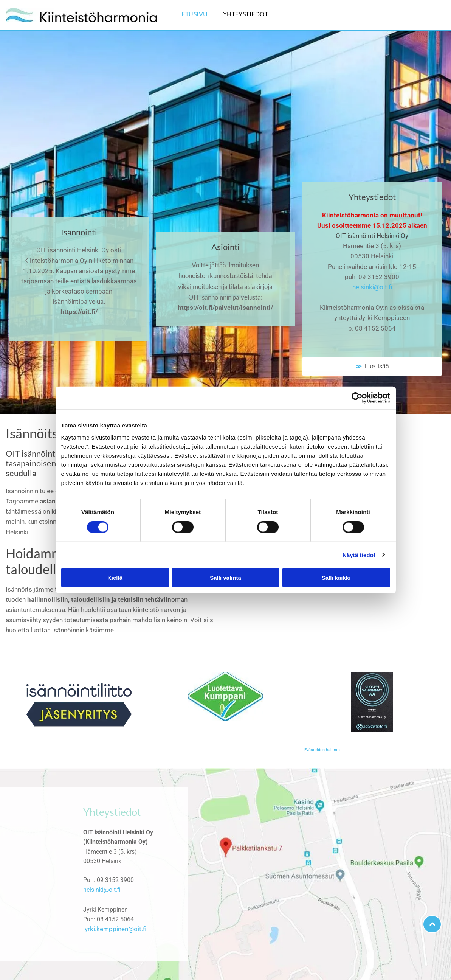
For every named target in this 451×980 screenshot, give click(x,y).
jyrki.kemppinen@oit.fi (114, 929)
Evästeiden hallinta (322, 749)
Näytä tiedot (359, 554)
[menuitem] (202, 15)
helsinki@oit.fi (372, 287)
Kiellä (114, 578)
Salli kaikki (336, 578)
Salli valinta (225, 578)
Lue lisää (375, 366)
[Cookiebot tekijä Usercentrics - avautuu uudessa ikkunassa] (357, 398)
